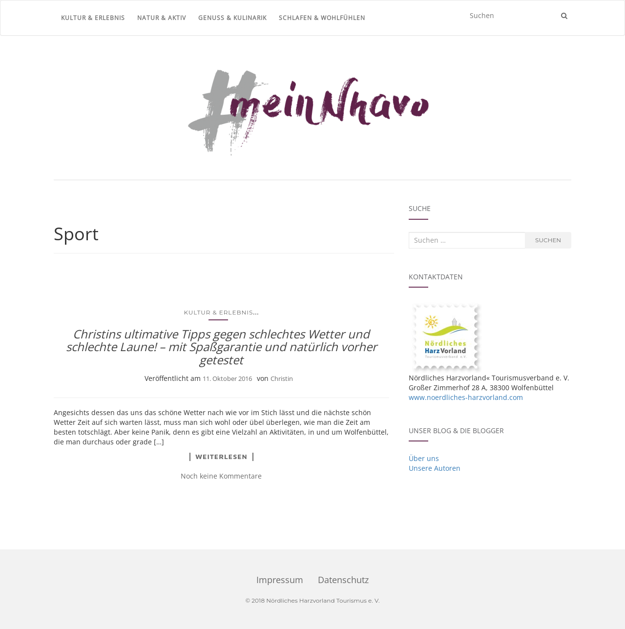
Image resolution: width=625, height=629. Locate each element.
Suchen (548, 240)
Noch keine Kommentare (221, 476)
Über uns (424, 458)
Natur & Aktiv (161, 18)
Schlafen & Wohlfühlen (322, 18)
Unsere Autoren (434, 468)
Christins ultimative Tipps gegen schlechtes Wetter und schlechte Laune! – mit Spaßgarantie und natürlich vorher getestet (221, 347)
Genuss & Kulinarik (232, 18)
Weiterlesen (221, 457)
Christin (282, 378)
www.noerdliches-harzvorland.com (466, 397)
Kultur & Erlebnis (93, 18)
